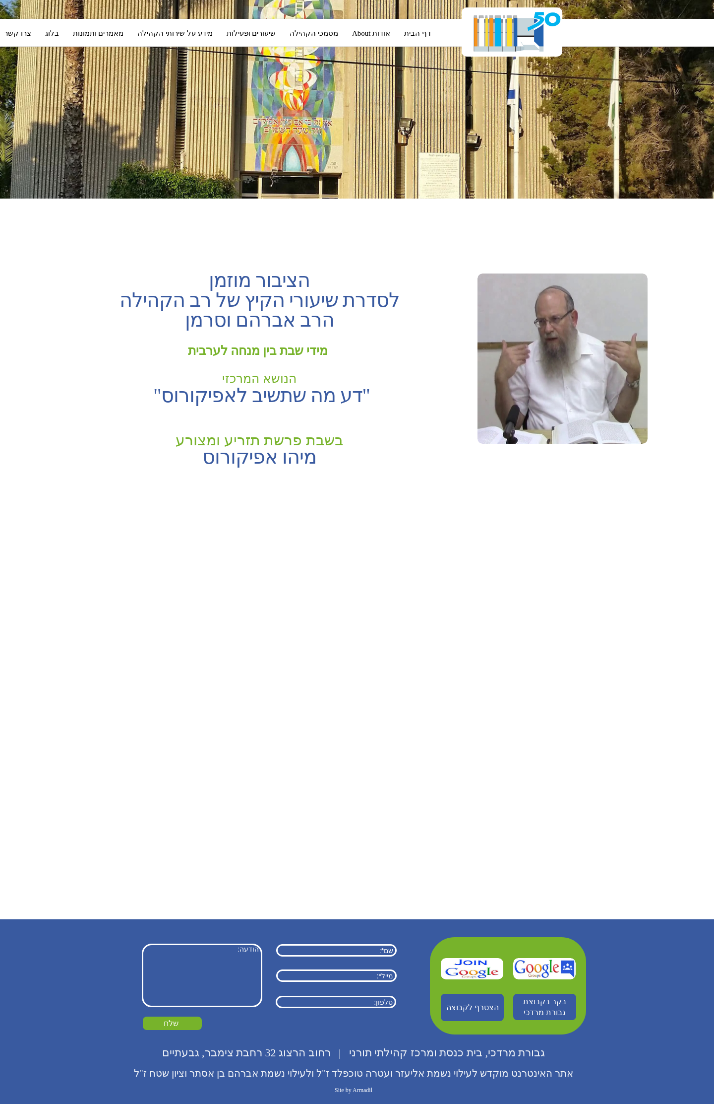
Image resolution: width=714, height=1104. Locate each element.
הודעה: (202, 975)
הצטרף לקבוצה (472, 1007)
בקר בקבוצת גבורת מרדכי (544, 1007)
